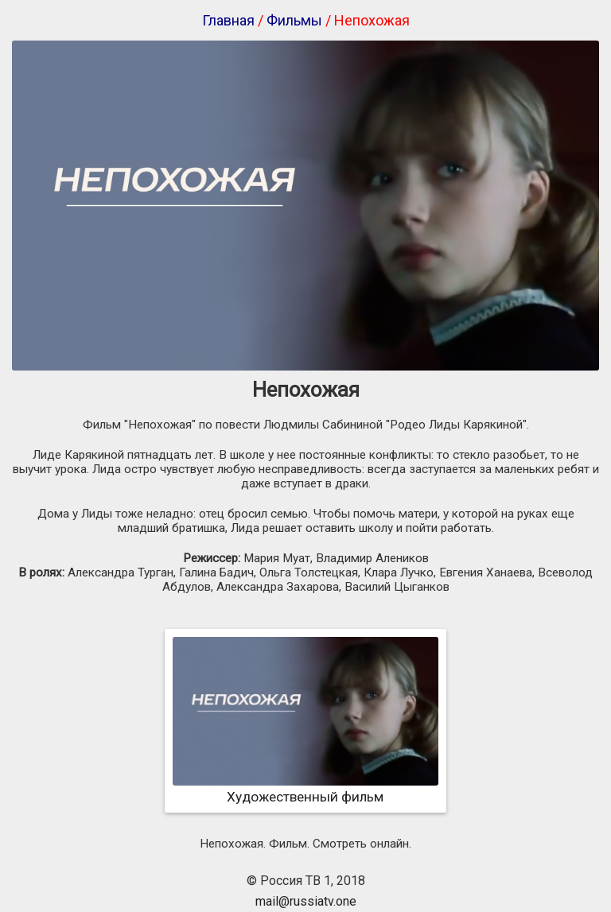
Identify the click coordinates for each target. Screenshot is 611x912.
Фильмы (294, 20)
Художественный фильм (305, 789)
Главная (228, 20)
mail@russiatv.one (305, 901)
